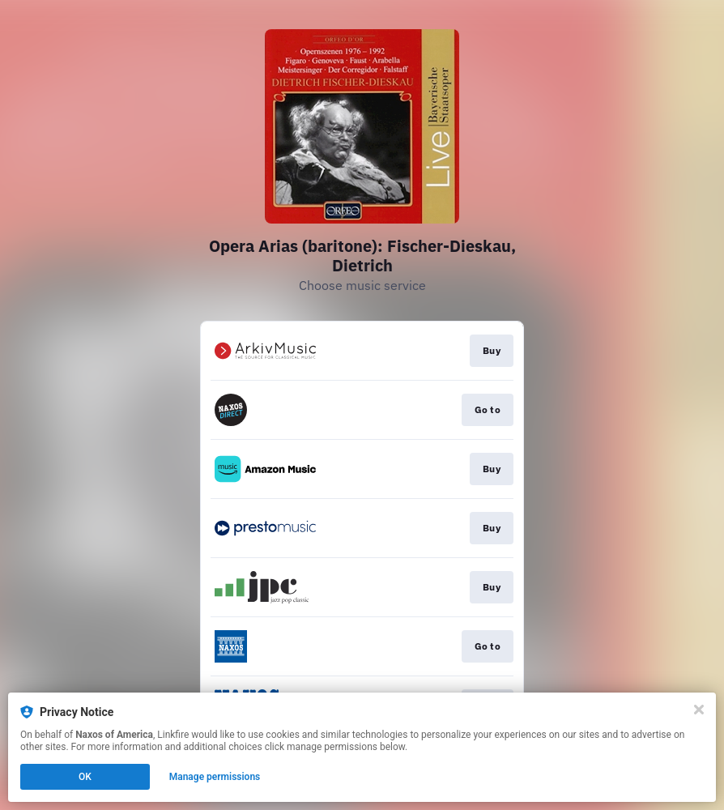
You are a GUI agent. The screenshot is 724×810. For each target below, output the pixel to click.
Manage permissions (215, 776)
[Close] (699, 710)
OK (85, 776)
